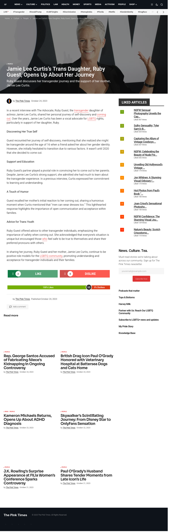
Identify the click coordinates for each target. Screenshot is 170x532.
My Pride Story (126, 326)
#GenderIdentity (126, 12)
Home (7, 18)
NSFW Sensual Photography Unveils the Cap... (147, 113)
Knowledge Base (127, 333)
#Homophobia (86, 12)
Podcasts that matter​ (129, 291)
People (26, 18)
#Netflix (112, 12)
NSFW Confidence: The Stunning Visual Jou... (147, 218)
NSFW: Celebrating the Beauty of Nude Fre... (146, 153)
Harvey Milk (124, 304)
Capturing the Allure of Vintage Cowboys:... (146, 140)
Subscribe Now (141, 279)
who (44, 239)
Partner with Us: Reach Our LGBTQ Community (136, 312)
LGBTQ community (51, 256)
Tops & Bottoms (127, 297)
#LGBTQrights (52, 12)
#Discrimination (69, 12)
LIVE (5, 12)
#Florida (100, 12)
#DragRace (142, 12)
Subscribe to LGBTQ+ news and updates (139, 320)
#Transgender (19, 12)
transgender (81, 110)
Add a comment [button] (19, 306)
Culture (16, 18)
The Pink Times (15, 515)
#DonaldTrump (35, 12)
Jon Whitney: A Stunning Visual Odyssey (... (147, 179)
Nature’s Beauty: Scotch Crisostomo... (147, 231)
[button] (5, 4)
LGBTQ (91, 119)
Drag (6, 411)
